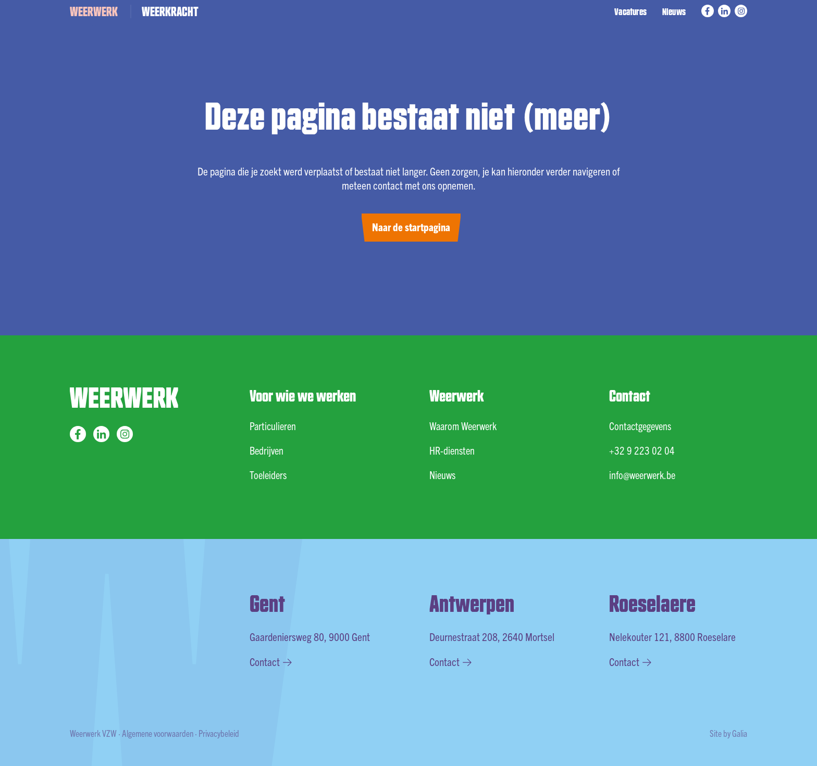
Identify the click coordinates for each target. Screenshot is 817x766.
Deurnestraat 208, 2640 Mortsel (491, 636)
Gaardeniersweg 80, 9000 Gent (310, 636)
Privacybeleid (219, 732)
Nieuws (674, 11)
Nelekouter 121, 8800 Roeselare (672, 636)
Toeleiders (268, 474)
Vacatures (630, 11)
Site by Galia (728, 732)
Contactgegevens (640, 425)
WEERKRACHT (170, 11)
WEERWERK (94, 11)
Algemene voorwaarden (157, 732)
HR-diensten (452, 450)
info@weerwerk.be (642, 474)
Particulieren (273, 425)
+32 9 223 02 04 (642, 450)
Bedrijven (266, 450)
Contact (271, 661)
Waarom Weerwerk (463, 425)
